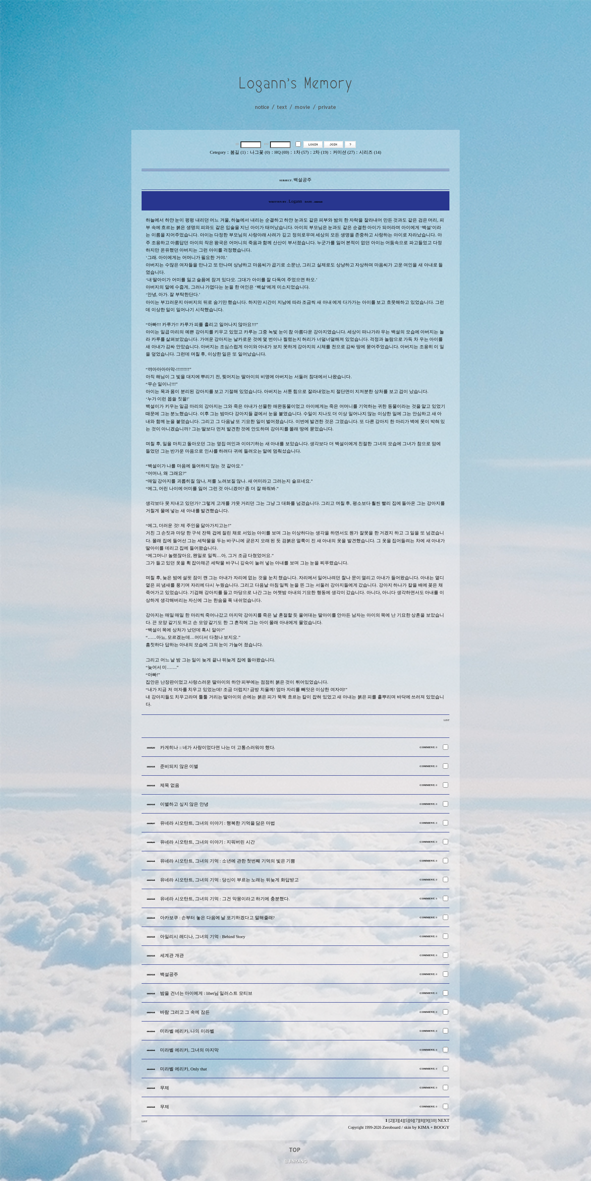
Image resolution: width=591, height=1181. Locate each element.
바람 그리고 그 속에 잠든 (185, 1012)
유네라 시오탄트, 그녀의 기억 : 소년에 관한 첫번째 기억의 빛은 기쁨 (227, 861)
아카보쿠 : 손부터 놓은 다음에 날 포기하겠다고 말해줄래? (217, 917)
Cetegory (218, 152)
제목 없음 (169, 785)
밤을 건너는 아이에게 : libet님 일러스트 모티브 (206, 993)
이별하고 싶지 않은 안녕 (184, 804)
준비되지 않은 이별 (179, 766)
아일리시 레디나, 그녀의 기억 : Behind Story (202, 936)
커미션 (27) (344, 152)
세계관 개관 (172, 955)
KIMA (423, 1127)
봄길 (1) (237, 152)
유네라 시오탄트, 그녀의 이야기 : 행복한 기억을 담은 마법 (217, 823)
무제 (164, 1088)
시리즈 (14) (370, 152)
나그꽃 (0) (260, 152)
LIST (446, 720)
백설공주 (169, 974)
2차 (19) (320, 152)
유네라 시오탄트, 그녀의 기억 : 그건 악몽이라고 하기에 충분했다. (225, 899)
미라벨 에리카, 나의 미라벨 (187, 1031)
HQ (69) (282, 152)
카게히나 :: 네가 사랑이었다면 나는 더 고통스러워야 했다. (217, 747)
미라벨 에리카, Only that (183, 1069)
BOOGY (441, 1127)
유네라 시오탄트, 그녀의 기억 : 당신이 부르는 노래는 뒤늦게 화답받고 (229, 880)
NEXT (443, 1120)
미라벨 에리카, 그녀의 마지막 (189, 1050)
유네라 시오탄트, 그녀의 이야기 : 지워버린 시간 (207, 842)
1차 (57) (301, 152)
